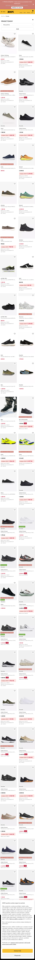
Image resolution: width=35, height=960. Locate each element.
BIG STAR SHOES (23, 419)
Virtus (2, 493)
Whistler (3, 205)
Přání (25, 11)
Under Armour (22, 93)
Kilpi (2, 385)
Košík (32, 11)
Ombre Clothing (5, 55)
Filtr (17, 29)
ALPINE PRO (4, 278)
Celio (2, 167)
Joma (2, 454)
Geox (20, 55)
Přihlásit (28, 11)
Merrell (21, 167)
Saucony (21, 316)
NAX (20, 278)
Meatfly (21, 355)
